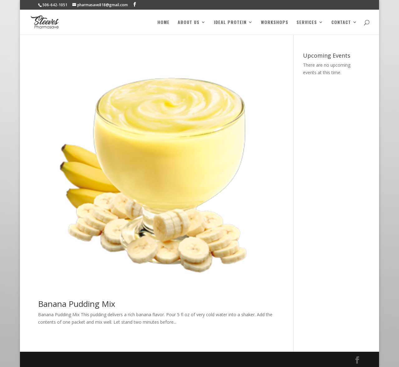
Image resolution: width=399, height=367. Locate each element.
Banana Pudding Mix (76, 303)
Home (163, 22)
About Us (189, 22)
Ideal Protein (230, 22)
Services (306, 22)
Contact (341, 22)
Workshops (274, 22)
